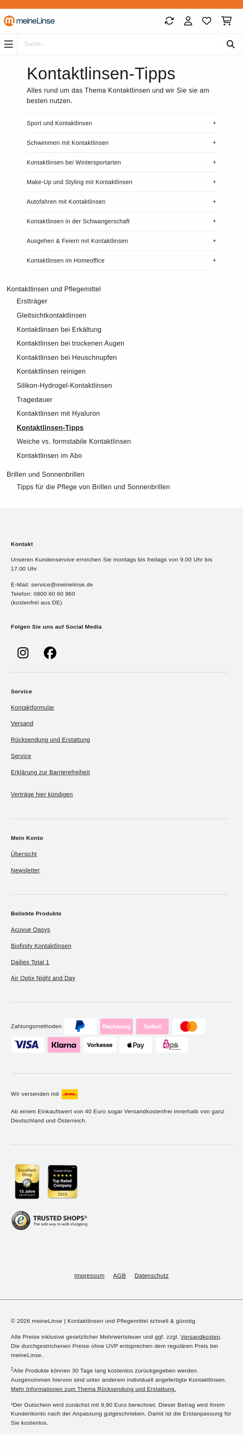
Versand (22, 723)
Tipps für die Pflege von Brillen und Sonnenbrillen (93, 486)
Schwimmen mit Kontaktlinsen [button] (68, 142)
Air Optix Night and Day (43, 978)
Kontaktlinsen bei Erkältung (59, 329)
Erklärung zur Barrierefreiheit (50, 772)
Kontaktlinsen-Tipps (50, 427)
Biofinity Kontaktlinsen (41, 946)
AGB (119, 1275)
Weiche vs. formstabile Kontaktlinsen (74, 441)
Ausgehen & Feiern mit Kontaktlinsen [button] (77, 241)
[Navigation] (8, 44)
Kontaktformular (32, 707)
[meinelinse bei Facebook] (50, 653)
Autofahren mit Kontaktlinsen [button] (66, 201)
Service (21, 756)
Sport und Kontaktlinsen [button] (59, 123)
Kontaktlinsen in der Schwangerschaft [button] (78, 221)
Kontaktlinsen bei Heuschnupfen (67, 357)
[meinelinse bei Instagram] (23, 653)
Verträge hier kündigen (42, 794)
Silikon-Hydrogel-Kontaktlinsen (64, 385)
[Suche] (118, 44)
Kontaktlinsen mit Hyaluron (58, 413)
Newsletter (25, 870)
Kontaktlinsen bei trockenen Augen (70, 343)
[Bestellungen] (169, 20)
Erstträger (32, 301)
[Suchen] (230, 44)
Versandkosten (200, 1337)
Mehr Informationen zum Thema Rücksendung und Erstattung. (93, 1389)
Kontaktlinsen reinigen (51, 371)
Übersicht (24, 854)
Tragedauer (35, 399)
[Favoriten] (206, 20)
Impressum (89, 1275)
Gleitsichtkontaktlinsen (51, 315)
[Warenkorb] (228, 20)
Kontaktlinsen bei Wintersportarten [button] (74, 162)
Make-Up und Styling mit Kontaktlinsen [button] (79, 182)
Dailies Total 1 (30, 962)
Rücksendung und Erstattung (50, 739)
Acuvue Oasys (30, 929)
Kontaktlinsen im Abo (49, 455)
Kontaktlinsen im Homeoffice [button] (66, 260)
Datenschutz (151, 1275)
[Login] (188, 20)
